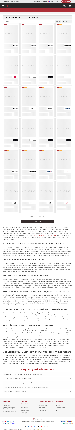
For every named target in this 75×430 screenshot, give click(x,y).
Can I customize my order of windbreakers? (17, 378)
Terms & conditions (60, 407)
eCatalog (58, 412)
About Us (12, 1)
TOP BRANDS (4, 9)
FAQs (57, 408)
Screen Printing (24, 407)
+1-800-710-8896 (6, 404)
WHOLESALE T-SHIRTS (14, 9)
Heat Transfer (24, 412)
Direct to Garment (25, 410)
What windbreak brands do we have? (15, 391)
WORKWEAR (62, 9)
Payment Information (43, 404)
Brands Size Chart (42, 412)
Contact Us (6, 1)
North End (42, 235)
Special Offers (42, 407)
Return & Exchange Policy (44, 408)
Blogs (17, 1)
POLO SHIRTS (54, 9)
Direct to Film (24, 413)
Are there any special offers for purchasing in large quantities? (23, 374)
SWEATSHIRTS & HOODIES (27, 9)
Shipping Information (43, 405)
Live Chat (64, 5)
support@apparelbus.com (9, 407)
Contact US (58, 405)
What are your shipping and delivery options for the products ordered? (26, 387)
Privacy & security (42, 410)
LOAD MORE (37, 221)
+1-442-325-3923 (53, 1)
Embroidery (23, 409)
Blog (57, 410)
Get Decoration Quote (26, 405)
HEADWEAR (37, 9)
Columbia (53, 235)
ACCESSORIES (71, 9)
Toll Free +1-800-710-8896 (40, 1)
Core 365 (35, 235)
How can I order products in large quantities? (18, 383)
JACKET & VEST (46, 9)
